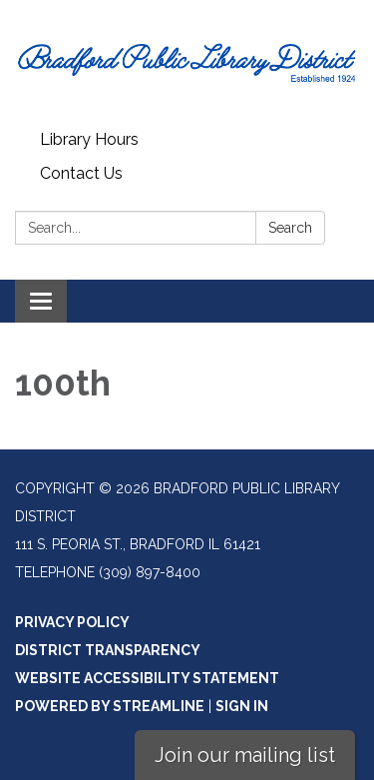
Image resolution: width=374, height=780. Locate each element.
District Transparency (107, 650)
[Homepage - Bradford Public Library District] (187, 61)
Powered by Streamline (109, 706)
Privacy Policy (72, 622)
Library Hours (89, 139)
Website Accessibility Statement (147, 678)
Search (290, 228)
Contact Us (81, 173)
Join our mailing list (245, 755)
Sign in (241, 706)
